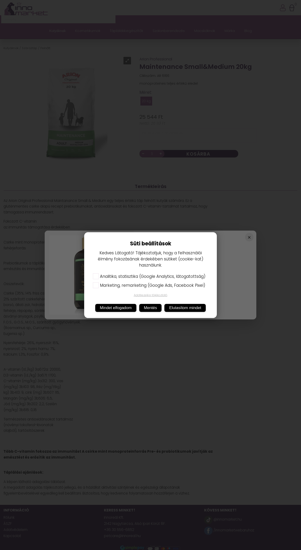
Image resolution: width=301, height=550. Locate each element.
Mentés (150, 308)
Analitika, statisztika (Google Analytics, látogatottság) (149, 276)
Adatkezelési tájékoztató (150, 295)
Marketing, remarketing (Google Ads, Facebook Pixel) (149, 285)
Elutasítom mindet (185, 308)
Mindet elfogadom (116, 308)
